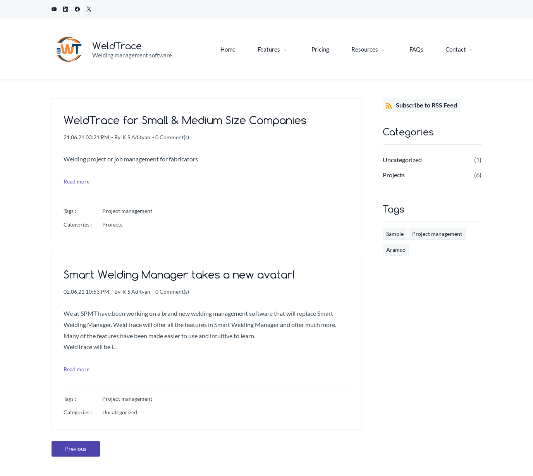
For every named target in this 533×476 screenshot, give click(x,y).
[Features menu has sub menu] (273, 49)
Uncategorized (119, 412)
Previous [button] (75, 448)
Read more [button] (76, 181)
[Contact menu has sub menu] (460, 49)
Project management (127, 211)
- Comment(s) (170, 137)
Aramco (396, 249)
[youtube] (54, 10)
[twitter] (88, 10)
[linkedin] (65, 10)
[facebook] (77, 10)
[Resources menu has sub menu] (369, 49)
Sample (395, 233)
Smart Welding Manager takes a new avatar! (179, 274)
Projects (112, 224)
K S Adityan (136, 137)
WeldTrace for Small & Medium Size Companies (185, 120)
